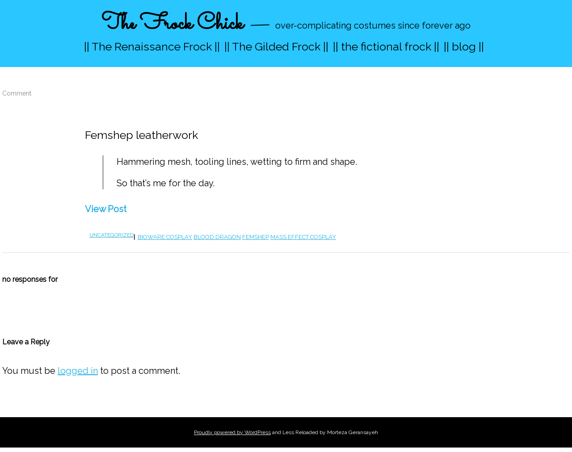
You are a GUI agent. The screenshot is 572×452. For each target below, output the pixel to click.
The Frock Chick (172, 24)
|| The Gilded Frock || (276, 46)
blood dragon (217, 237)
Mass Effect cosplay (303, 237)
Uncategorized (111, 235)
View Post (105, 209)
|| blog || (464, 46)
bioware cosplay (165, 237)
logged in (78, 370)
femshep (255, 237)
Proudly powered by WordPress (232, 432)
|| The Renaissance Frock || (152, 46)
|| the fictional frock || (386, 46)
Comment (16, 93)
